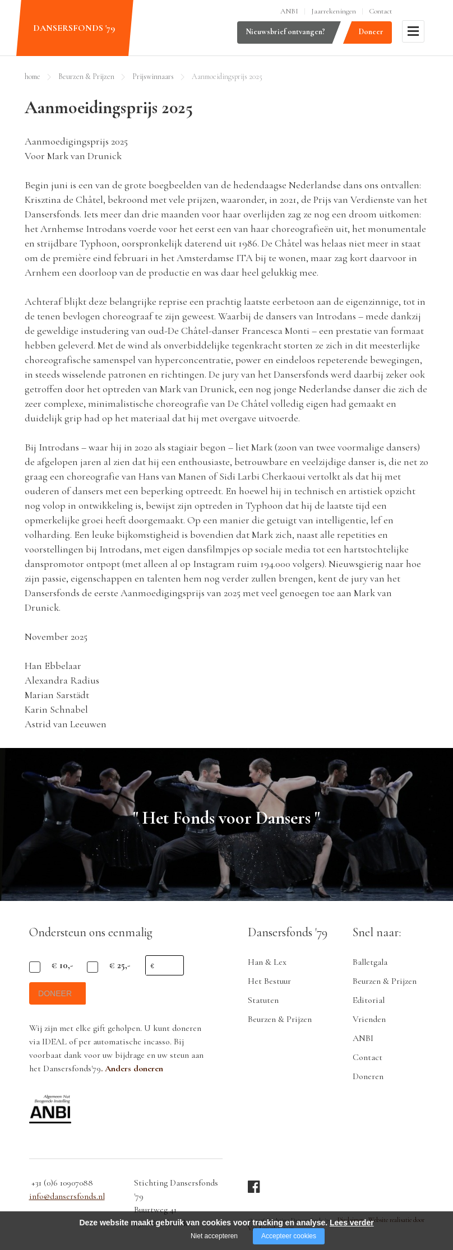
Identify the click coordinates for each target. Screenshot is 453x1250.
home (32, 76)
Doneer (371, 31)
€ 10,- (62, 965)
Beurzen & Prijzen (86, 76)
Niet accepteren (214, 1236)
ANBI (289, 11)
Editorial (369, 1000)
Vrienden (369, 1019)
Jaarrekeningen (333, 11)
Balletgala (370, 962)
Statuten (263, 1000)
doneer (57, 997)
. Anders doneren (132, 1073)
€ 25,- (119, 965)
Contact (380, 11)
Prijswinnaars (153, 76)
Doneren (368, 1076)
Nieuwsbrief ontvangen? (285, 31)
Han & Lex (267, 962)
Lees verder (352, 1222)
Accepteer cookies (288, 1236)
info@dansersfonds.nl (67, 1201)
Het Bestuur (269, 981)
